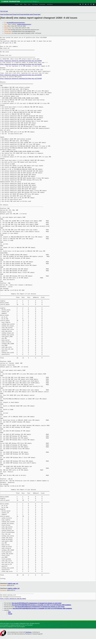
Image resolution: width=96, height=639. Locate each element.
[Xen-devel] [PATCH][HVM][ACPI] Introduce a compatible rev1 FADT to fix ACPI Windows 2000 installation (41, 604)
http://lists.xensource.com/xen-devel (13, 598)
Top (1, 11)
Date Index (30, 14)
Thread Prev (15, 14)
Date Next (9, 14)
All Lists (5, 11)
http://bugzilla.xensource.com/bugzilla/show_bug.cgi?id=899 (21, 75)
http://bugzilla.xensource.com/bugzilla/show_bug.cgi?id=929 (21, 78)
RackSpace (28, 632)
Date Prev (3, 14)
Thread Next (23, 14)
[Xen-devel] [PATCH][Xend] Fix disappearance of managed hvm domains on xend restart (36, 603)
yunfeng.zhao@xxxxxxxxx (24, 24)
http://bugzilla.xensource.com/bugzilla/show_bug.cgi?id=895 (21, 64)
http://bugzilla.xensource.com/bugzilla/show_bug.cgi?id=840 (21, 61)
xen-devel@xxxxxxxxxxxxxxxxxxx (15, 22)
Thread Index (36, 14)
